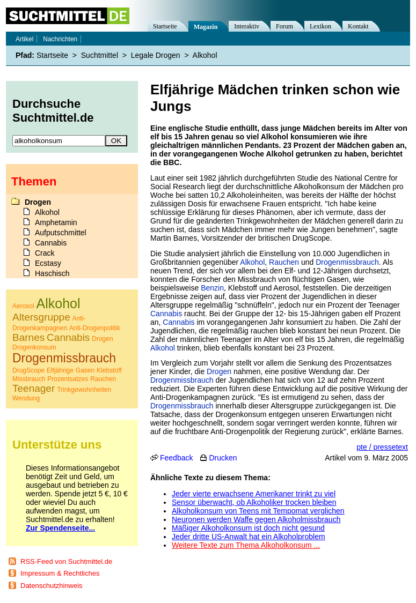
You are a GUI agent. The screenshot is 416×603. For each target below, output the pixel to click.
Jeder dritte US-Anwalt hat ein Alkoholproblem (248, 536)
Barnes (28, 337)
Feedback (176, 457)
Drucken (223, 457)
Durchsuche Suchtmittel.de (53, 110)
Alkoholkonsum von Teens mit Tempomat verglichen (258, 511)
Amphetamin (56, 222)
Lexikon (320, 26)
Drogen (219, 371)
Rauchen (284, 262)
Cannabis (166, 313)
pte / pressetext (382, 447)
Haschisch (52, 273)
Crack (45, 253)
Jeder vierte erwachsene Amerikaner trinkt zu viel (253, 493)
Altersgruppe (41, 317)
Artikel (24, 39)
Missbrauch (28, 379)
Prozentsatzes (67, 379)
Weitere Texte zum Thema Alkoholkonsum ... (246, 545)
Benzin (212, 288)
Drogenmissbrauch (347, 262)
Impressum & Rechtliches (59, 573)
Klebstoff (109, 370)
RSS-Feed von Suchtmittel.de (66, 561)
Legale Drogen (155, 55)
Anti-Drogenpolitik (94, 328)
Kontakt (358, 26)
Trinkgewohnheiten (84, 389)
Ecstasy (48, 263)
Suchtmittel (99, 55)
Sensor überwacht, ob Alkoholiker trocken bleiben (254, 502)
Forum (284, 26)
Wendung (26, 398)
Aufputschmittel (60, 232)
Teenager (33, 388)
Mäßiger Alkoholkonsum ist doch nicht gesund (248, 528)
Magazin (206, 27)
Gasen (85, 370)
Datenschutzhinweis (51, 586)
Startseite (165, 26)
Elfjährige (60, 370)
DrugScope (28, 370)
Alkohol (252, 262)
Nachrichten (60, 39)
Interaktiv (246, 26)
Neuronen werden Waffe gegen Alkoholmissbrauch (256, 519)
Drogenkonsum (34, 347)
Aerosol (23, 306)
